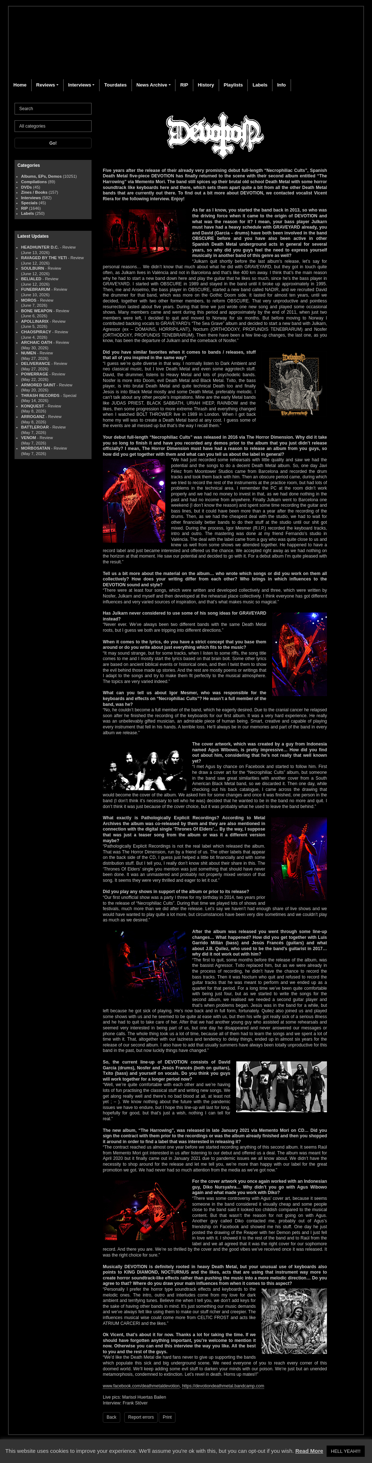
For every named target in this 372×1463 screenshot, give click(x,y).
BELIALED (31, 279)
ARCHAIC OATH (36, 342)
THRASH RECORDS (40, 395)
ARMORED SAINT (38, 385)
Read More (309, 1451)
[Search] (53, 108)
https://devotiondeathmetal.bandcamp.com (223, 1385)
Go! (53, 143)
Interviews (79, 85)
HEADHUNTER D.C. (40, 247)
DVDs (26, 187)
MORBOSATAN (35, 448)
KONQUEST (32, 406)
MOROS (28, 300)
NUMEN (28, 353)
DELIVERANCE (35, 363)
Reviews (45, 85)
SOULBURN (32, 268)
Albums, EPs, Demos (41, 176)
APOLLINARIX (35, 321)
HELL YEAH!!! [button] (346, 1451)
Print (167, 1417)
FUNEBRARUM (35, 289)
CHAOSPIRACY (36, 332)
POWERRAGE (34, 374)
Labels (259, 85)
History (206, 85)
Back (112, 1417)
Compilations (34, 182)
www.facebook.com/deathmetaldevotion (141, 1385)
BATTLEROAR (35, 427)
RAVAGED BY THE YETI (44, 258)
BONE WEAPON (36, 311)
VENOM (28, 437)
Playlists (233, 85)
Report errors (141, 1417)
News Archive (151, 85)
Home (20, 85)
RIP (184, 85)
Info (281, 85)
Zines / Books (34, 192)
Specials (29, 203)
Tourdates (115, 85)
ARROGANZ (33, 416)
